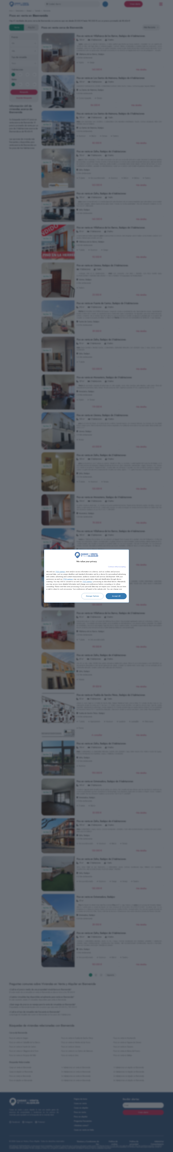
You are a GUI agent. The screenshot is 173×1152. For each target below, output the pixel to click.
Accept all (116, 596)
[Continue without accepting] (117, 566)
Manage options (92, 596)
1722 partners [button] (60, 571)
